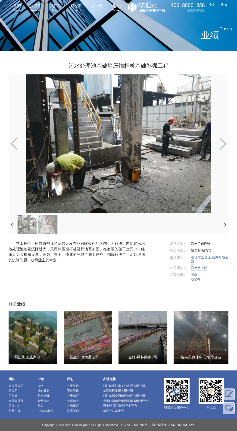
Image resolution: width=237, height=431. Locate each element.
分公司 (13, 390)
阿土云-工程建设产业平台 (120, 405)
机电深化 (44, 395)
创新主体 (15, 411)
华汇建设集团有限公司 (118, 390)
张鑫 (194, 274)
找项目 (35, 8)
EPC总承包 (45, 411)
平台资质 (73, 390)
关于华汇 (73, 395)
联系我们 (73, 411)
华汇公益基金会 (113, 411)
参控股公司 (16, 386)
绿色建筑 (44, 390)
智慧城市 (44, 401)
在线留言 (73, 405)
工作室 (13, 395)
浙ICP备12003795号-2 (135, 425)
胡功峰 (196, 279)
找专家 (76, 8)
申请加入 (73, 401)
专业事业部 (16, 401)
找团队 (55, 8)
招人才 (116, 8)
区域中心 (15, 405)
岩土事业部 (199, 268)
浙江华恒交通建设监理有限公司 (124, 395)
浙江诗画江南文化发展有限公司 (124, 386)
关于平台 (73, 386)
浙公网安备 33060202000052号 (173, 425)
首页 (17, 8)
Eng (224, 4)
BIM (40, 386)
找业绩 (96, 8)
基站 (41, 405)
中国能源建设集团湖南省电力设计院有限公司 (133, 401)
